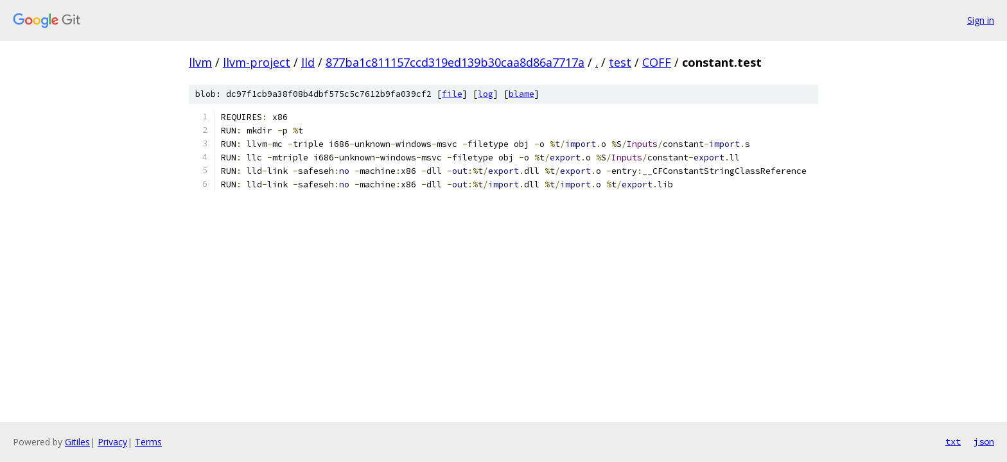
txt (953, 441)
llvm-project (256, 62)
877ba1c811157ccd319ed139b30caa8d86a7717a (455, 62)
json (984, 441)
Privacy (112, 442)
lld (308, 62)
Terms (148, 442)
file (452, 94)
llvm (200, 62)
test (620, 62)
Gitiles (77, 442)
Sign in (980, 20)
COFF (656, 62)
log (485, 94)
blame (521, 94)
